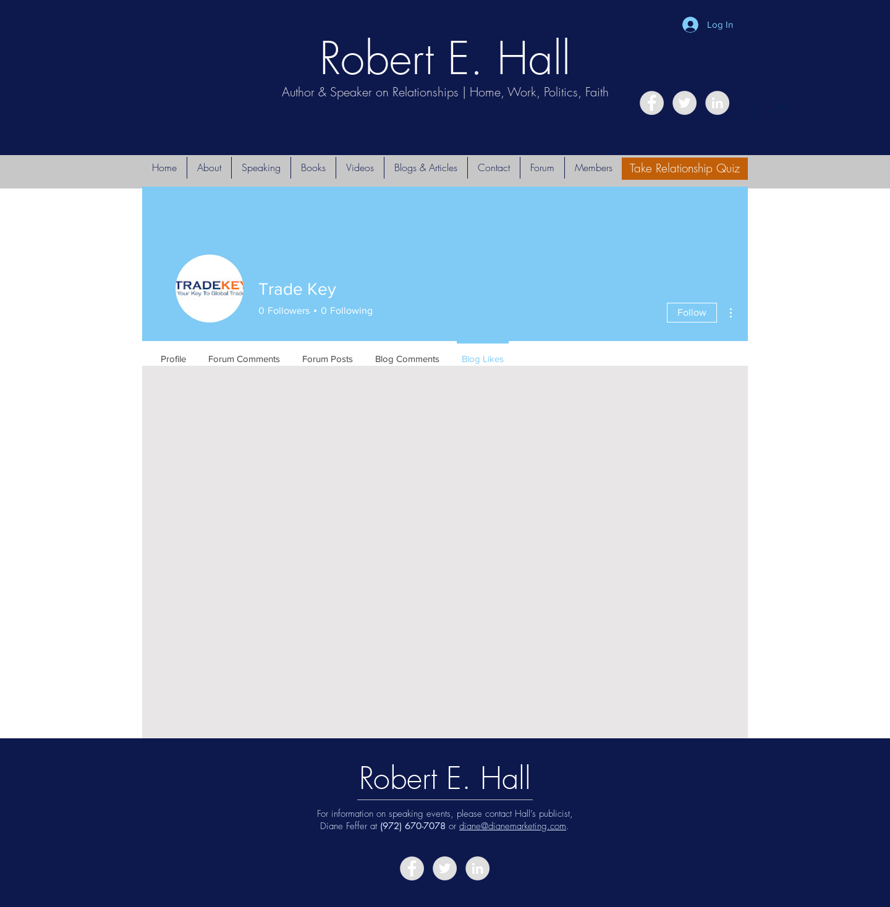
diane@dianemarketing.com (512, 826)
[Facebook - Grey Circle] (652, 103)
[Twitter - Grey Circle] (684, 103)
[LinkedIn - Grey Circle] (717, 103)
